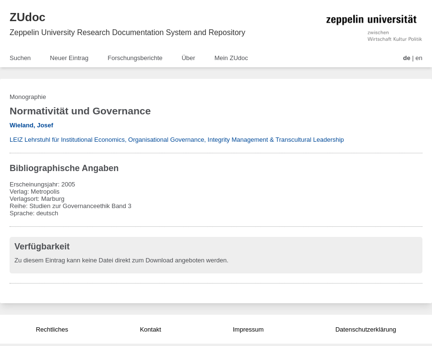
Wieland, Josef (31, 125)
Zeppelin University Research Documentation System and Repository (127, 32)
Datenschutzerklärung (366, 329)
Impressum (248, 329)
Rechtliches (52, 329)
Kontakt (150, 329)
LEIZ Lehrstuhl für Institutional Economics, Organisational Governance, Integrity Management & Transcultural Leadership (177, 139)
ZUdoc (28, 17)
